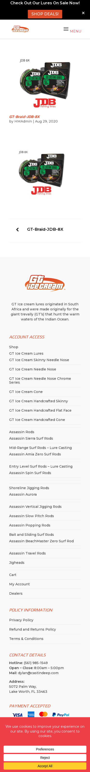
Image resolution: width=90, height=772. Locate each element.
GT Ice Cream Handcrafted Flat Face (40, 410)
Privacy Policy (21, 620)
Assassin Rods (21, 432)
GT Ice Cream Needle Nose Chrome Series (40, 380)
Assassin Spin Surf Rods (30, 473)
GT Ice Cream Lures (26, 353)
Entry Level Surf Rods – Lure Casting (40, 466)
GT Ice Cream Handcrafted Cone (37, 420)
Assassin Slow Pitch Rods (31, 516)
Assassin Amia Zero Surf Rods (35, 454)
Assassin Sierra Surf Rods (31, 438)
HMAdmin (23, 121)
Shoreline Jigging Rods (29, 488)
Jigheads (16, 562)
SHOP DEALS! (45, 14)
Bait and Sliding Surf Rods (31, 534)
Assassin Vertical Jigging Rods (35, 506)
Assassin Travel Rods (27, 553)
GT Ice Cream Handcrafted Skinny (38, 401)
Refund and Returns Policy (32, 629)
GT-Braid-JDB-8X (45, 229)
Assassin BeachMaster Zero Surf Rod (41, 541)
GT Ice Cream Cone (26, 392)
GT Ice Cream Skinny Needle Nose (39, 360)
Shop (13, 347)
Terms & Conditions (26, 639)
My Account (19, 584)
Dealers (16, 593)
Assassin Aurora (23, 494)
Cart (12, 575)
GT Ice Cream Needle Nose (32, 369)
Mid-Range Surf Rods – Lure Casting (40, 448)
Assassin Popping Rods (29, 525)
